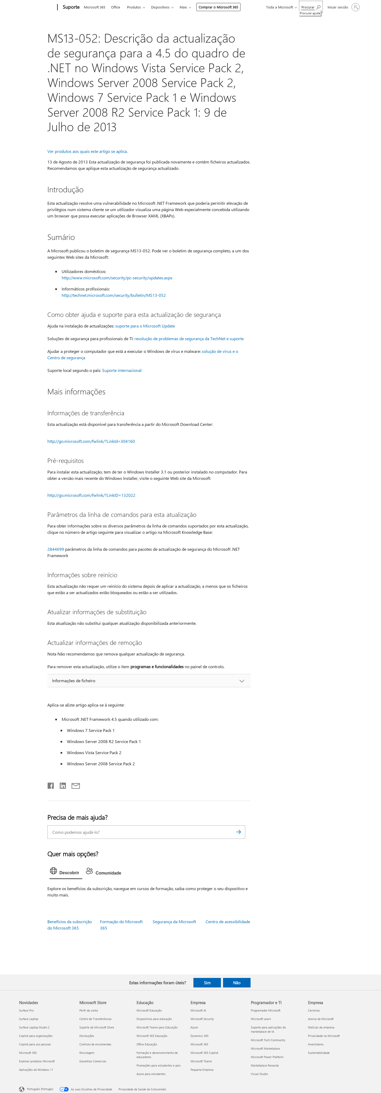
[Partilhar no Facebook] (51, 784)
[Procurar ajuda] (311, 7)
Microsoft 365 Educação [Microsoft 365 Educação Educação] (152, 1036)
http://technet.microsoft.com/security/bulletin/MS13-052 (114, 295)
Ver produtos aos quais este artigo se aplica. (87, 151)
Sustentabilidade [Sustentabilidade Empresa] (319, 1053)
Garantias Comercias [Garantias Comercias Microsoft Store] (92, 1061)
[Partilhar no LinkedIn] (61, 784)
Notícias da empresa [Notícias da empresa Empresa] (321, 1027)
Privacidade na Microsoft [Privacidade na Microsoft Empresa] (324, 1036)
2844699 (55, 549)
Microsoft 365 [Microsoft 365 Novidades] (28, 1053)
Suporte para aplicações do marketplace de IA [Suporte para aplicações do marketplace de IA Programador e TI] (268, 1029)
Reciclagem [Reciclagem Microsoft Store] (86, 1053)
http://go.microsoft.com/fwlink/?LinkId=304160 (91, 441)
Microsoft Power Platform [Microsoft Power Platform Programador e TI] (267, 1057)
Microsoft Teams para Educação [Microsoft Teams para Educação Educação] (157, 1027)
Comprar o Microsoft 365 (218, 7)
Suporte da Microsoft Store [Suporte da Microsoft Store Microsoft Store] (96, 1027)
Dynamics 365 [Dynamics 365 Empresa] (199, 1036)
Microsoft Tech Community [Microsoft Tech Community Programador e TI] (268, 1040)
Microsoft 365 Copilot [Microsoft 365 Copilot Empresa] (204, 1053)
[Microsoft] (37, 7)
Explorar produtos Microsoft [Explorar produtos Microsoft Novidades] (37, 1061)
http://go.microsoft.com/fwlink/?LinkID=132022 (91, 495)
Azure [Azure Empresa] (194, 1027)
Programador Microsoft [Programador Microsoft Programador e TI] (265, 1010)
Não (237, 982)
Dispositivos (160, 7)
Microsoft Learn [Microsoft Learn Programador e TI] (261, 1019)
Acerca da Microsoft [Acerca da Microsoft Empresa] (321, 1019)
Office (115, 7)
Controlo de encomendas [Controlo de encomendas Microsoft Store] (95, 1044)
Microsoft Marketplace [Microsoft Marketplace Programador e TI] (265, 1048)
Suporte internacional (122, 370)
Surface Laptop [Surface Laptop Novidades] (28, 1019)
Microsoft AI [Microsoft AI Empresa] (198, 1010)
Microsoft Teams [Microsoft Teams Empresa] (201, 1061)
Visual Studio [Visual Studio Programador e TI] (259, 1074)
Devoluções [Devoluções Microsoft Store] (86, 1036)
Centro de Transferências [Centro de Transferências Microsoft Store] (95, 1019)
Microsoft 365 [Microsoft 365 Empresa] (199, 1044)
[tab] (66, 872)
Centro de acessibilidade (228, 921)
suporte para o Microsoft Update (145, 326)
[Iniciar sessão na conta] (343, 7)
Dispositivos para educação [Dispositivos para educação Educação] (154, 1019)
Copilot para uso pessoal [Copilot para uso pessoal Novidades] (35, 1044)
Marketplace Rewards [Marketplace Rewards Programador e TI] (265, 1065)
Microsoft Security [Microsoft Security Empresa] (202, 1019)
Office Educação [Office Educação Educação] (147, 1044)
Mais (183, 7)
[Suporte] (70, 7)
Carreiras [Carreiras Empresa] (314, 1010)
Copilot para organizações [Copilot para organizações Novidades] (36, 1036)
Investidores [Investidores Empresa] (316, 1044)
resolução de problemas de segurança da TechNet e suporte (189, 338)
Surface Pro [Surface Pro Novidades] (26, 1010)
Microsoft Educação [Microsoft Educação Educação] (149, 1010)
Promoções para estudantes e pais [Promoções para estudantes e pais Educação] (159, 1065)
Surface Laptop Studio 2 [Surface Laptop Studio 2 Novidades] (34, 1027)
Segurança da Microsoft (174, 921)
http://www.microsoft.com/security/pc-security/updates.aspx (117, 277)
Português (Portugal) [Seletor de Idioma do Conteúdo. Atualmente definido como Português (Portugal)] (40, 1089)
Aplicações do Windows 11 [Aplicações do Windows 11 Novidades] (36, 1070)
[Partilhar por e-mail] (73, 784)
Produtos (134, 7)
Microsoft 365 (94, 7)
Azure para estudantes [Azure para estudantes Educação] (151, 1074)
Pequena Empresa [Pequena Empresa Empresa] (202, 1070)
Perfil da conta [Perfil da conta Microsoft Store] (88, 1010)
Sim (207, 982)
